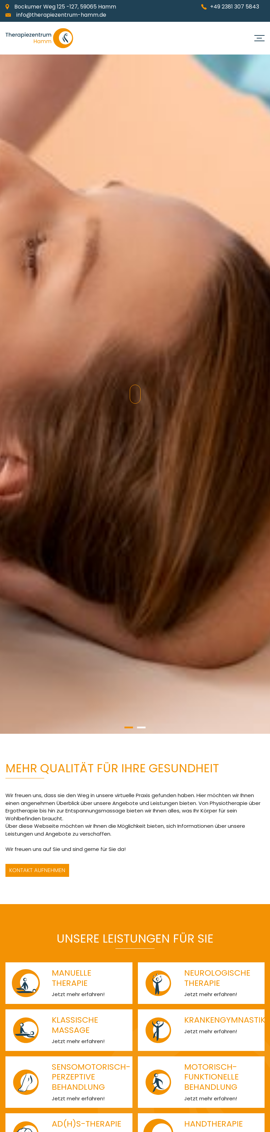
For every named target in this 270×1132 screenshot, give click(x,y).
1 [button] (129, 727)
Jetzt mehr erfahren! (78, 994)
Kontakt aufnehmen (37, 870)
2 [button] (141, 727)
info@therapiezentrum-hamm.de (61, 15)
